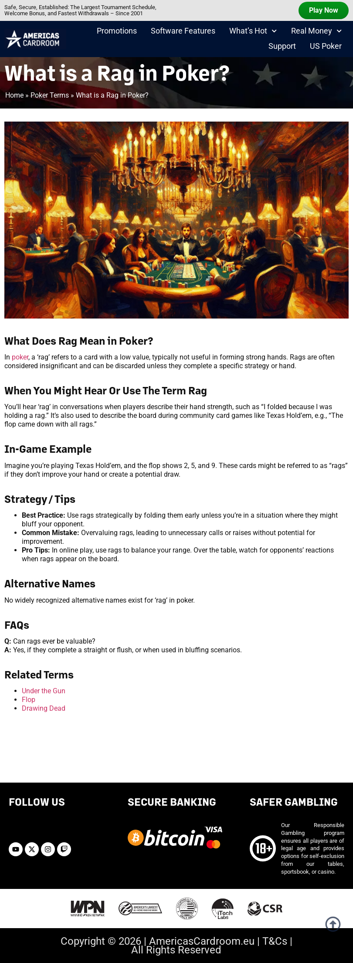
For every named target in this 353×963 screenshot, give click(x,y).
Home (14, 95)
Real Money (316, 31)
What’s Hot (253, 31)
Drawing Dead (43, 708)
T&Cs (274, 941)
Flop (28, 699)
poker (20, 357)
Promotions (117, 31)
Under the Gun (43, 691)
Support (282, 46)
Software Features (183, 31)
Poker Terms (50, 95)
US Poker (326, 46)
